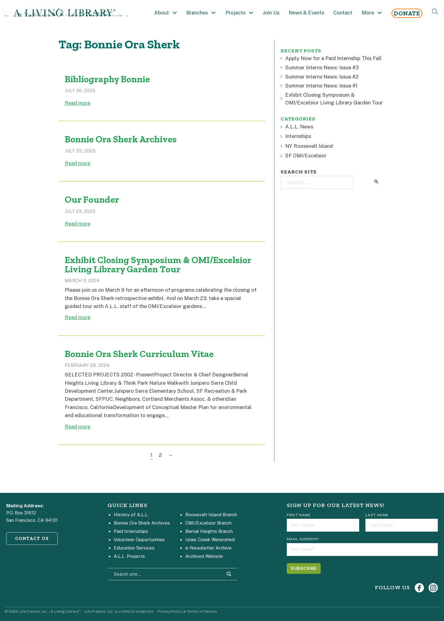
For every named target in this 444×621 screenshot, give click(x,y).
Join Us (271, 13)
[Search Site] (229, 574)
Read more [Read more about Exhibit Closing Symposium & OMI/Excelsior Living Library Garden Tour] (77, 317)
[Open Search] (435, 12)
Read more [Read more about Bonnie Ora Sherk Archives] (77, 163)
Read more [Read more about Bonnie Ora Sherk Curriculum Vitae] (77, 427)
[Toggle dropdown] (174, 12)
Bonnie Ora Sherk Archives (142, 523)
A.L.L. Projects (129, 556)
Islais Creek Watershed (210, 539)
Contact (342, 13)
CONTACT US (32, 538)
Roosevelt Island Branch (211, 514)
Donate (407, 13)
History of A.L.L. (131, 514)
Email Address (303, 539)
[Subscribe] (304, 568)
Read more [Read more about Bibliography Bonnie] (77, 103)
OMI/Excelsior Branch (208, 523)
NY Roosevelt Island (307, 146)
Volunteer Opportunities (139, 539)
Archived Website (204, 556)
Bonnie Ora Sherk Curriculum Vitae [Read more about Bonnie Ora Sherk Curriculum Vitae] (139, 353)
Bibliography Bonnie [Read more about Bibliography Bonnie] (107, 79)
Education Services (134, 547)
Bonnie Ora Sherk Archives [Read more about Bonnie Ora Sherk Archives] (121, 139)
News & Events (306, 13)
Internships (296, 136)
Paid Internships (131, 531)
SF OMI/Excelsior (304, 155)
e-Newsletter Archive (208, 547)
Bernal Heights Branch (209, 531)
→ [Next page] (170, 455)
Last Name (376, 515)
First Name (298, 515)
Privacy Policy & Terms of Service (187, 611)
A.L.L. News (297, 127)
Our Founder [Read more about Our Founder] (92, 199)
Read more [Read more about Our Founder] (77, 224)
